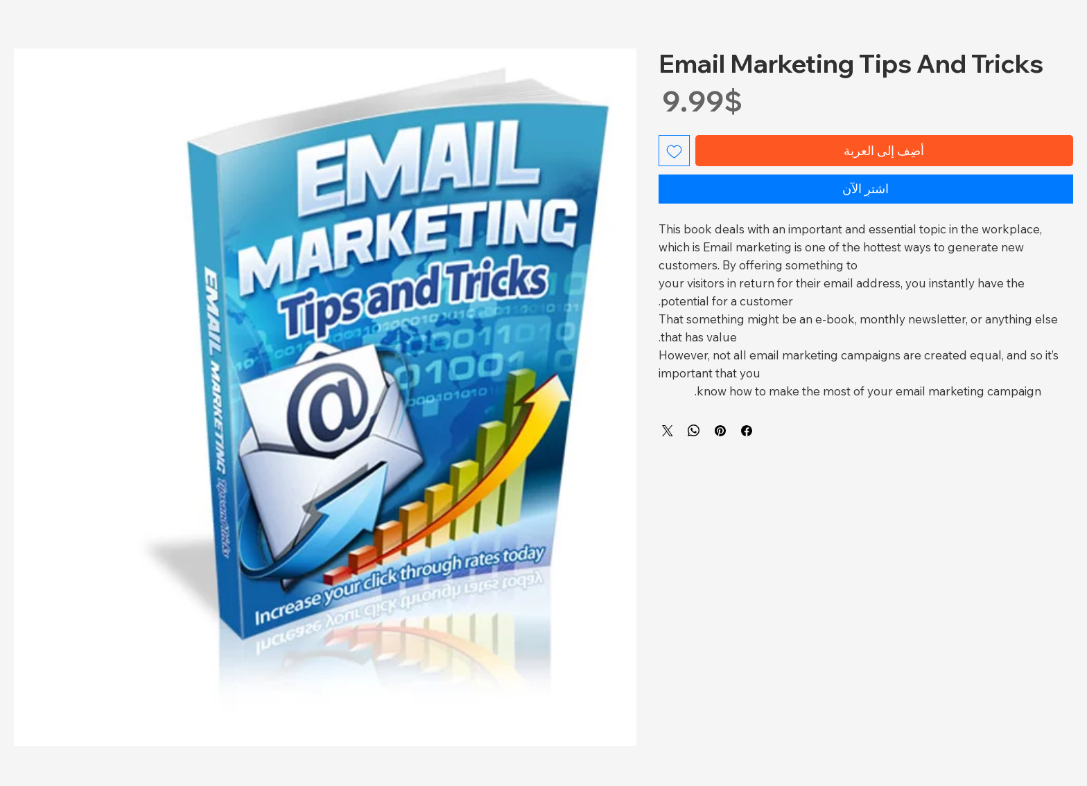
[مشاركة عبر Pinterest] (720, 430)
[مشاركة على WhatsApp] (694, 430)
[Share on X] (667, 430)
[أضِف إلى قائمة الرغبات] (674, 150)
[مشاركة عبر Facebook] (746, 430)
